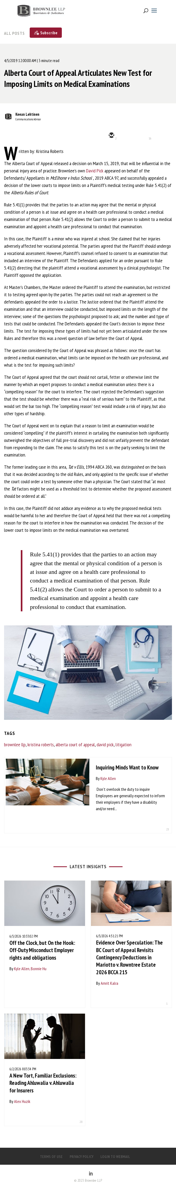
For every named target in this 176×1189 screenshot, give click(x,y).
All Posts (14, 33)
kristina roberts (41, 744)
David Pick (94, 171)
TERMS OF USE (51, 1156)
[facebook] (159, 135)
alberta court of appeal (75, 744)
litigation (123, 744)
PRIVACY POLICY (81, 1156)
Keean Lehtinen (27, 114)
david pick (105, 744)
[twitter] (127, 135)
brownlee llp (15, 744)
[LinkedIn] (91, 1174)
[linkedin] (143, 135)
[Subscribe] (46, 33)
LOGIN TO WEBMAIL (115, 1156)
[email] (111, 135)
